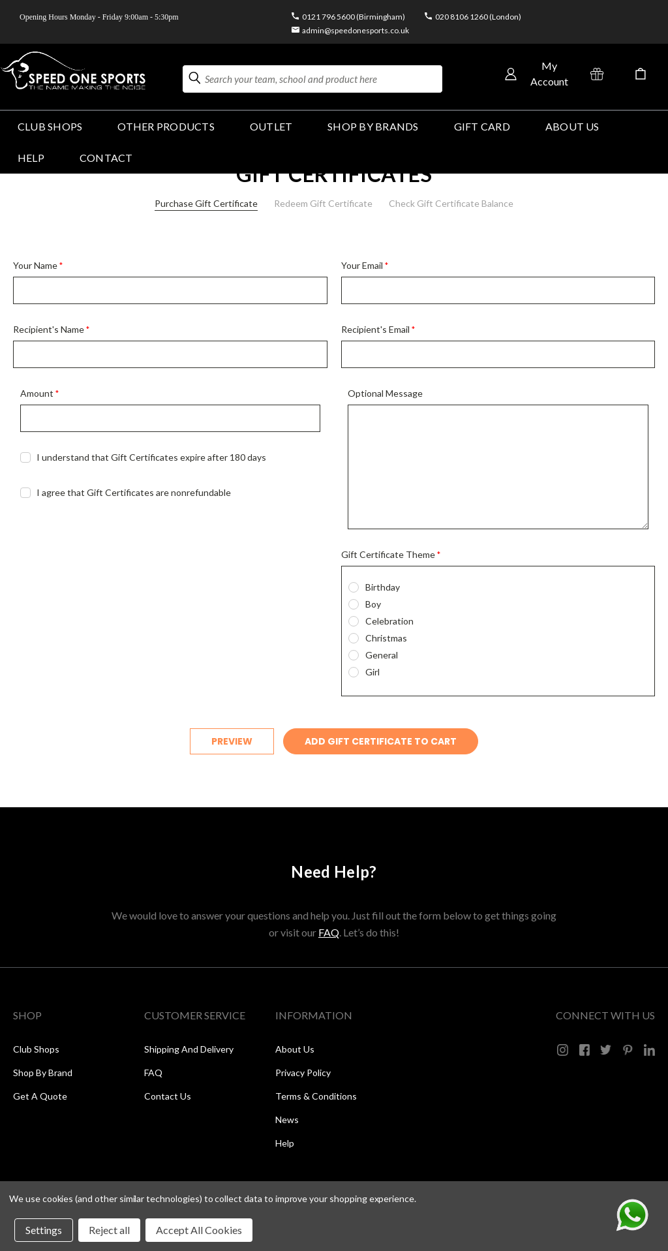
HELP (31, 157)
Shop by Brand (42, 1072)
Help (284, 1143)
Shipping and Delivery (189, 1049)
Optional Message (385, 393)
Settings (43, 1230)
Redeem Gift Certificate (323, 203)
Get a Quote (40, 1096)
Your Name (38, 265)
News (287, 1119)
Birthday (382, 587)
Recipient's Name (51, 329)
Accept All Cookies (199, 1230)
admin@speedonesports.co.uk (355, 30)
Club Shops (50, 126)
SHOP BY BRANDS (372, 126)
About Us (572, 126)
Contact (106, 157)
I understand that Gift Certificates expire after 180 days (151, 457)
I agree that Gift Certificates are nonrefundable (134, 492)
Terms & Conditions (316, 1096)
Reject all (109, 1230)
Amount (39, 393)
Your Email (364, 265)
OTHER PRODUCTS (165, 126)
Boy (373, 604)
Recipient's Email (378, 329)
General (381, 654)
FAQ (328, 932)
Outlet (271, 126)
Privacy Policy (303, 1072)
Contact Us (167, 1096)
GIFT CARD (482, 126)
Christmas (386, 637)
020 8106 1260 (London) (478, 17)
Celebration (389, 620)
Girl (372, 671)
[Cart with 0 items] (640, 74)
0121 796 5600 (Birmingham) (353, 17)
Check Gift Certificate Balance (451, 203)
